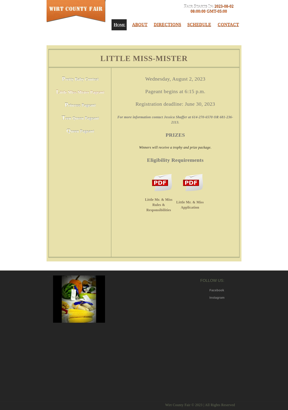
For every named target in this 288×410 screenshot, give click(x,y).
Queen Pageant (80, 131)
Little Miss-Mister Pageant (80, 92)
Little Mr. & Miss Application (190, 204)
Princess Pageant (80, 105)
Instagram (212, 297)
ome (119, 24)
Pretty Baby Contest (80, 79)
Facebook (212, 290)
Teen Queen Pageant (80, 118)
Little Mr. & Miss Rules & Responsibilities (159, 205)
